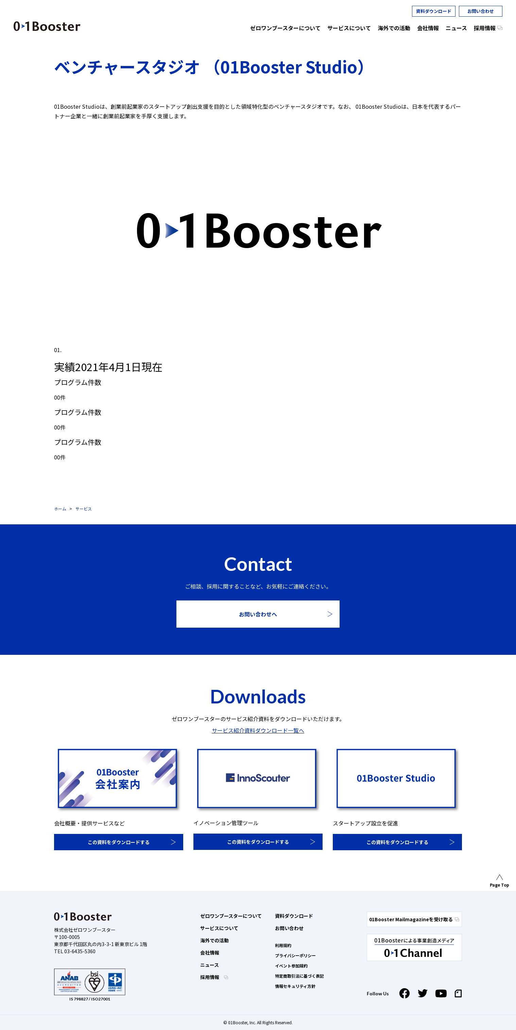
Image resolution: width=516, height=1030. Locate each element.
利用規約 (283, 945)
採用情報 (210, 977)
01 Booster (47, 26)
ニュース (209, 964)
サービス (83, 508)
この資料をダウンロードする (119, 842)
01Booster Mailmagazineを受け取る (414, 919)
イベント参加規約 (291, 965)
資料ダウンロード (433, 11)
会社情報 (209, 952)
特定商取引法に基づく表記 (299, 976)
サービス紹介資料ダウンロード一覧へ (258, 730)
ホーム (60, 508)
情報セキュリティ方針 (295, 986)
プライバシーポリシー (295, 955)
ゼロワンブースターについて (231, 915)
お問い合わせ (480, 11)
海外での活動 (214, 940)
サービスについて (219, 928)
